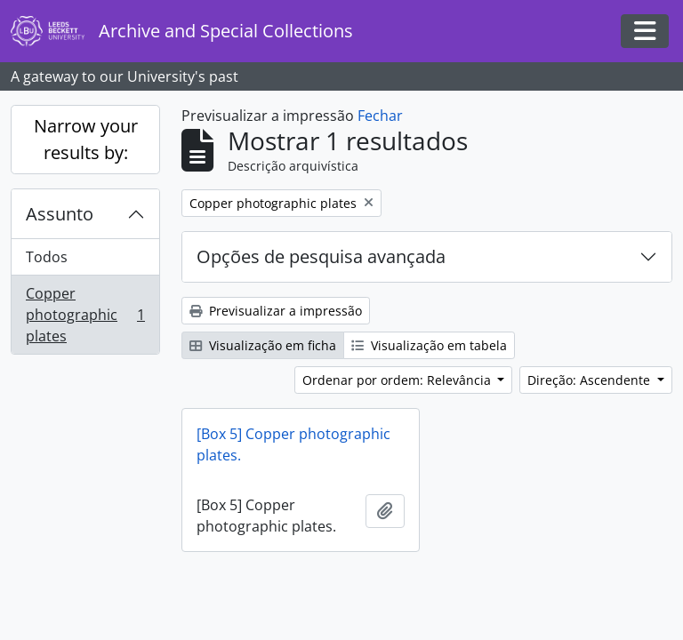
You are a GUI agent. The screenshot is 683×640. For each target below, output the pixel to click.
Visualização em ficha (262, 345)
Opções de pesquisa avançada (321, 256)
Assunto (59, 214)
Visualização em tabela (429, 345)
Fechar (380, 115)
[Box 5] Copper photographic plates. (293, 444)
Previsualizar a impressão (275, 310)
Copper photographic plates (85, 315)
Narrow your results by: (86, 139)
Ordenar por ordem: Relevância (398, 380)
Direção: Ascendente (590, 380)
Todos (47, 257)
